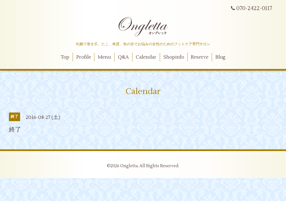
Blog (220, 57)
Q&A (123, 57)
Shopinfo (173, 57)
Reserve (199, 57)
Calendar (146, 57)
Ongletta (129, 166)
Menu (104, 57)
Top (65, 57)
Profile (83, 57)
